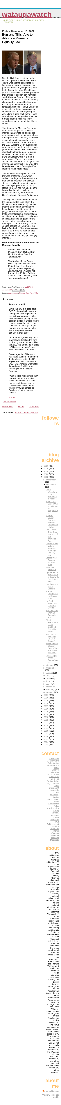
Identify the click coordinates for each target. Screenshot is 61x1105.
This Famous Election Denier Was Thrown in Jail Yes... (52, 648)
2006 (46, 736)
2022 (46, 477)
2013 (46, 717)
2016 (46, 709)
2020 (46, 698)
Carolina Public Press (53, 773)
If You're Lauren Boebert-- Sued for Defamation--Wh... (52, 521)
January (50, 692)
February (50, 689)
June (48, 678)
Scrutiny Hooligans (54, 814)
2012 (46, 720)
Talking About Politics (53, 825)
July (48, 675)
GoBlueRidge (53, 781)
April (48, 684)
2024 (46, 471)
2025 (46, 468)
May (48, 681)
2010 (46, 725)
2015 (46, 711)
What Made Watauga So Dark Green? (51, 637)
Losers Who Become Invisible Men (51, 561)
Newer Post (7, 406)
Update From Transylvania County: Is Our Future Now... (52, 577)
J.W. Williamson (51, 1091)
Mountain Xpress (55, 791)
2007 (46, 734)
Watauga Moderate (54, 838)
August (49, 673)
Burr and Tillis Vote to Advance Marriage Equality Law (52, 549)
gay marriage (13, 293)
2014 (46, 714)
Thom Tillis (34, 293)
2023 (46, 474)
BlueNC (55, 770)
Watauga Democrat (54, 834)
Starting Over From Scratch (52, 586)
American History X (51, 568)
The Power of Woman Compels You (52, 613)
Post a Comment (9, 402)
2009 (46, 728)
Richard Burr (24, 293)
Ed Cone (55, 779)
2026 (46, 466)
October (50, 665)
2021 (46, 695)
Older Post (34, 406)
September (51, 668)
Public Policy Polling (53, 809)
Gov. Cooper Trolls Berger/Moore (52, 658)
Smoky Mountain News (55, 819)
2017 (46, 706)
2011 (46, 722)
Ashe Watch (53, 763)
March (49, 687)
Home (21, 406)
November (51, 485)
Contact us (54, 776)
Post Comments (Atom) (26, 412)
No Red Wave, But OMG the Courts (51, 604)
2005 (46, 739)
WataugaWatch (27, 14)
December (51, 480)
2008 (46, 731)
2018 (46, 703)
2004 (46, 742)
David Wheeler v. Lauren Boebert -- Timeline (51, 494)
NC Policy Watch (54, 796)
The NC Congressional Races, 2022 (52, 594)
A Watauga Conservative (53, 759)
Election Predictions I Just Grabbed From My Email (52, 626)
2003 (46, 745)
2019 (46, 700)
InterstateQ (54, 788)
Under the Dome (54, 829)
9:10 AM (12, 397)
